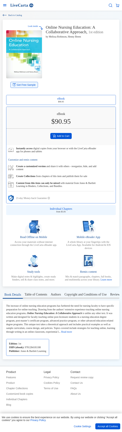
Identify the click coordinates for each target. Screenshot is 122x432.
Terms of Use (51, 388)
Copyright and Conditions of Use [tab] (85, 294)
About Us (75, 393)
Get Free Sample (24, 84)
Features (11, 377)
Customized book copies (19, 393)
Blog (8, 404)
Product (10, 382)
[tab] (13, 295)
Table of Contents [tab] (36, 294)
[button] (49, 198)
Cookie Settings (82, 426)
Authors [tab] (56, 294)
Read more (66, 331)
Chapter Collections (17, 388)
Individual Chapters (16, 399)
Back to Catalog (12, 15)
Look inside (35, 27)
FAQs (73, 388)
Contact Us (76, 382)
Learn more (106, 279)
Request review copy (81, 377)
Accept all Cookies (108, 426)
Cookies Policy (52, 382)
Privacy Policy (51, 377)
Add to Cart (61, 135)
